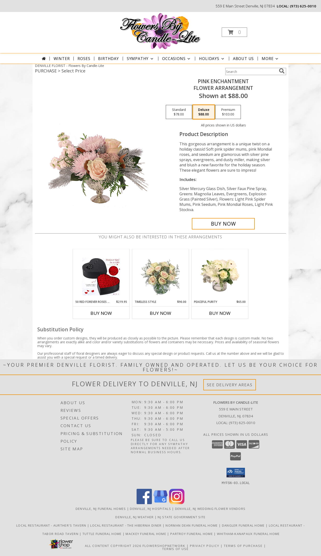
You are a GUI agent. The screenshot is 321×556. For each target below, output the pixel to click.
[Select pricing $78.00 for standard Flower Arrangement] (179, 112)
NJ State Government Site (181, 517)
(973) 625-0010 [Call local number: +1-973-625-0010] (303, 6)
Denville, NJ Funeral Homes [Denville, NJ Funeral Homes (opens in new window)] (101, 508)
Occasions (176, 58)
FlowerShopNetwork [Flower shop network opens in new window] (164, 545)
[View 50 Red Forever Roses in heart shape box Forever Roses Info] (101, 274)
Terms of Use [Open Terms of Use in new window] (175, 548)
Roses (83, 58)
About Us (243, 58)
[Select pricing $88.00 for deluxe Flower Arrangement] (203, 112)
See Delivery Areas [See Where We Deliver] (230, 384)
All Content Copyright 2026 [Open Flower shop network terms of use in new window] (113, 545)
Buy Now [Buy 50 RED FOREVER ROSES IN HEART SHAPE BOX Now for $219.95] (101, 313)
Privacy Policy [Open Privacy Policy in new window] (204, 545)
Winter (62, 58)
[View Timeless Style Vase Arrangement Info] (161, 274)
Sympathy (140, 58)
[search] (282, 71)
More (270, 58)
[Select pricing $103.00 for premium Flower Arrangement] (228, 112)
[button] (234, 32)
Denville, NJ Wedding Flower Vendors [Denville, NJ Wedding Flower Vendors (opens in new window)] (210, 508)
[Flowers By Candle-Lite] (160, 30)
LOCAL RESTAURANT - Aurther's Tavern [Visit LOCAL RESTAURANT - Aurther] (51, 525)
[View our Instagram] (176, 502)
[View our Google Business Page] (160, 502)
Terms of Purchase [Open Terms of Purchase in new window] (243, 545)
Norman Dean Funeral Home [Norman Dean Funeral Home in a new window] (192, 525)
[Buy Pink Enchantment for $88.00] (223, 223)
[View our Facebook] (144, 502)
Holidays (212, 58)
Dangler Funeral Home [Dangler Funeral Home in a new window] (244, 525)
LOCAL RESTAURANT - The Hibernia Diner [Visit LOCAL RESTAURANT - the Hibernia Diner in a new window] (126, 525)
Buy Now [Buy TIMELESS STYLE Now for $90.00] (160, 313)
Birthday (108, 58)
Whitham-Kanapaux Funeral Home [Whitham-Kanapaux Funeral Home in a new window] (248, 533)
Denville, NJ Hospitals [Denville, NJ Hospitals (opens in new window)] (150, 508)
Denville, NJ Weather (134, 517)
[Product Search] (251, 71)
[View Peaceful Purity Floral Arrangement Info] (220, 274)
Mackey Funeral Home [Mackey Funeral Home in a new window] (146, 533)
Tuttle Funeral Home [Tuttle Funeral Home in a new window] (103, 533)
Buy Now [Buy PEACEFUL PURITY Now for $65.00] (220, 313)
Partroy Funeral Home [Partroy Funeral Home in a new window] (192, 533)
